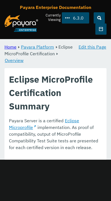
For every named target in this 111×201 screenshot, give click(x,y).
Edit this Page (92, 47)
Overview (14, 60)
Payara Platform (37, 47)
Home (10, 47)
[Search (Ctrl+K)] (99, 17)
